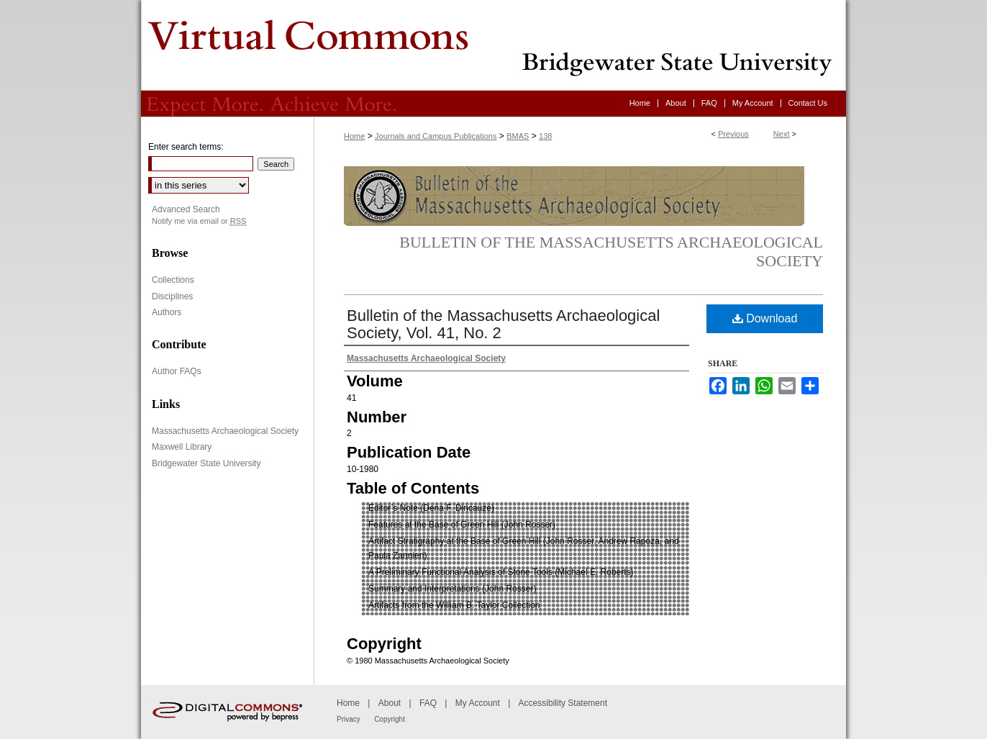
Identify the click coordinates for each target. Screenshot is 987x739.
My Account (477, 703)
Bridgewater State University (206, 463)
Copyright (389, 719)
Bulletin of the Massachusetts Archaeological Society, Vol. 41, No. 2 (503, 324)
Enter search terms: (186, 147)
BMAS (517, 136)
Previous (733, 134)
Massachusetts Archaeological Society (225, 431)
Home (354, 136)
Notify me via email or (199, 221)
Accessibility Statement (563, 703)
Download (765, 318)
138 (545, 136)
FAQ (428, 703)
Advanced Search (186, 209)
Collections (173, 280)
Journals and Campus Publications (435, 136)
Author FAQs (176, 371)
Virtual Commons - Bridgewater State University (493, 45)
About (389, 703)
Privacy (348, 719)
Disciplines (172, 296)
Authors (166, 312)
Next (781, 134)
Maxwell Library (182, 447)
